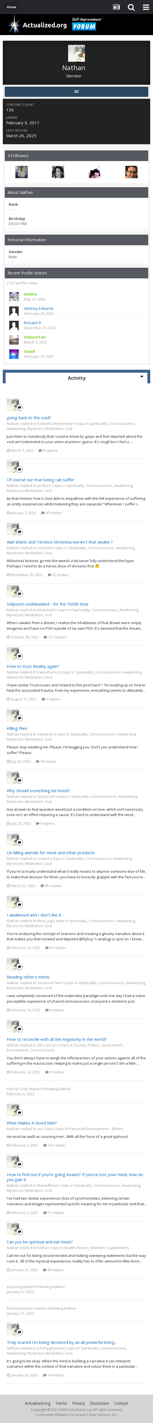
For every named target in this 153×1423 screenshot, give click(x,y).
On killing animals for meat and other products (51, 852)
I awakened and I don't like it (34, 915)
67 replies (55, 947)
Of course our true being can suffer (40, 479)
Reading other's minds (28, 977)
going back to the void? (29, 417)
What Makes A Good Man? (32, 1123)
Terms (61, 1403)
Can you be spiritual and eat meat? (40, 1242)
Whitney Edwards (39, 308)
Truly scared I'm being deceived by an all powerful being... (62, 1342)
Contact (121, 1403)
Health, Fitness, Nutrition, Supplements (96, 1247)
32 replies (58, 574)
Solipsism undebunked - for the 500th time (48, 604)
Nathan (64, 1088)
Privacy (78, 1403)
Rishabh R (32, 322)
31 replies (53, 1212)
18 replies (46, 761)
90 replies (51, 512)
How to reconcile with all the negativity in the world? (57, 1039)
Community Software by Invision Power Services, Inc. (76, 1414)
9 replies (45, 823)
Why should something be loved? (38, 790)
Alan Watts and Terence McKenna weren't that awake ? (60, 542)
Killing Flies (17, 728)
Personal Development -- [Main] (96, 1128)
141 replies (54, 1145)
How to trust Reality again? (33, 666)
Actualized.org (37, 1403)
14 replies (53, 1375)
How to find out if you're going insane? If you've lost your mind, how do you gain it (75, 1177)
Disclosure (99, 1403)
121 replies (55, 637)
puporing (14, 1286)
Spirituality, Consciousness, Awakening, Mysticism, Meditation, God (71, 426)
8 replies (48, 450)
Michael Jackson (20, 1308)
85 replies (50, 885)
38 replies (53, 1269)
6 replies (54, 1009)
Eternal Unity (17, 1088)
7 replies (51, 699)
